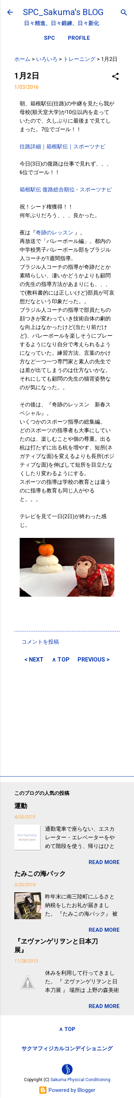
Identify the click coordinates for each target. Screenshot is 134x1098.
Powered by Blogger (67, 1090)
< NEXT (34, 659)
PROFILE (79, 38)
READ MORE (104, 862)
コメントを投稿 (40, 642)
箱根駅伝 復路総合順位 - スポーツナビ (66, 189)
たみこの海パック (40, 873)
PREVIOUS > (94, 659)
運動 (20, 806)
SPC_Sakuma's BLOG (63, 12)
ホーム (22, 59)
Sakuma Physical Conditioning (80, 1079)
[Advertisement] (67, 718)
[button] (115, 77)
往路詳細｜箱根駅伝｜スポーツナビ (62, 146)
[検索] (124, 13)
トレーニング (79, 59)
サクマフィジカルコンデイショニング (67, 1048)
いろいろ (47, 59)
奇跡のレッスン (55, 232)
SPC (49, 38)
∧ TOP (61, 659)
